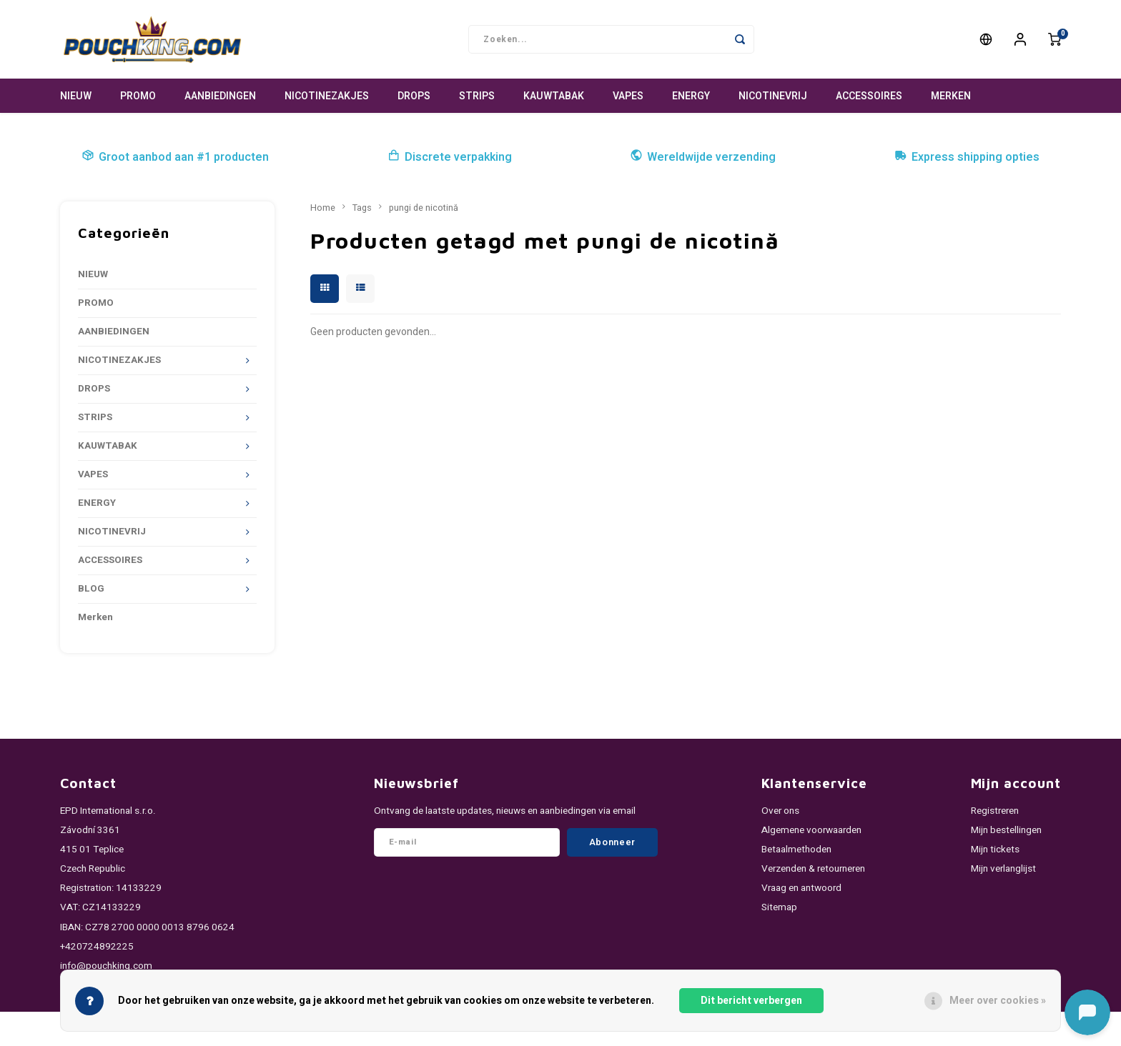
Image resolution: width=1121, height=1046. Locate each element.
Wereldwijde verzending (703, 157)
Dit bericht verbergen (751, 1000)
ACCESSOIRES (869, 96)
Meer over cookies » (997, 1000)
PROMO (138, 96)
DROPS (413, 96)
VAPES (628, 96)
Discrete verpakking (449, 157)
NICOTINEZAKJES (327, 96)
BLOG (91, 589)
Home (322, 207)
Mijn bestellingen (1006, 830)
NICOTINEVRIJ (773, 96)
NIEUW (76, 96)
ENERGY (691, 96)
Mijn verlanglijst (1003, 869)
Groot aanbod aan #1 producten (175, 157)
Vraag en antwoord (801, 888)
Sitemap (779, 907)
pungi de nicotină (423, 207)
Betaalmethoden (796, 849)
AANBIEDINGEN (220, 96)
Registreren (995, 811)
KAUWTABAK (553, 96)
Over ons (780, 811)
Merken (951, 96)
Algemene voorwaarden (811, 830)
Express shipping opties (966, 157)
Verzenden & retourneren (813, 869)
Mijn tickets (995, 849)
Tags (362, 207)
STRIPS (477, 96)
